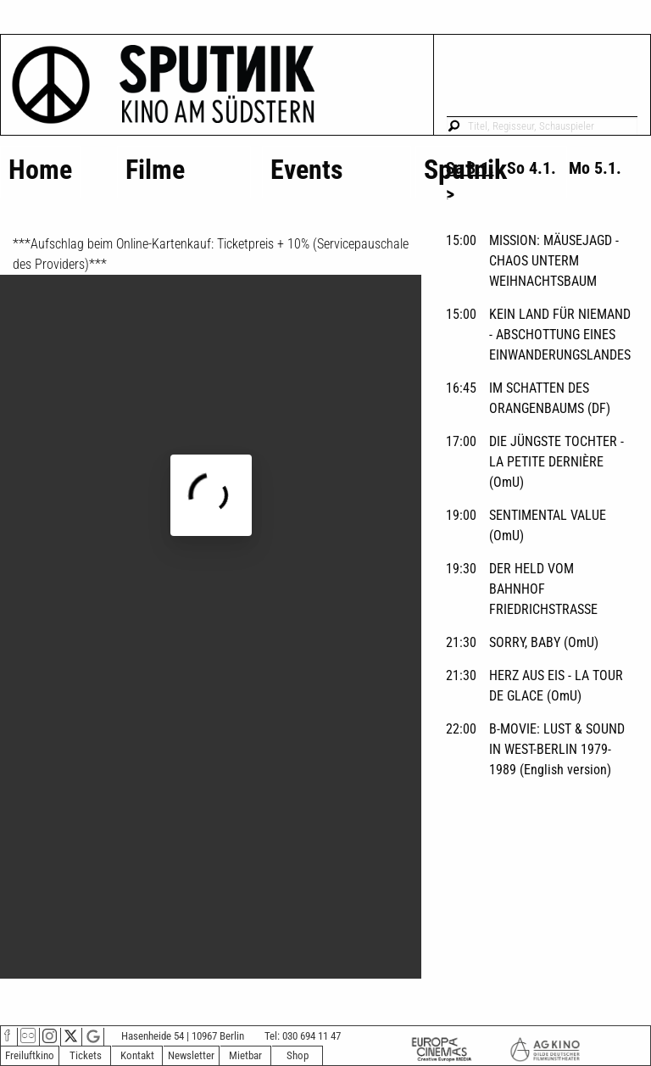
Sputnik (465, 169)
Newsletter (191, 1055)
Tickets (86, 1055)
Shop (298, 1055)
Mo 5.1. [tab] (595, 168)
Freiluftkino (29, 1055)
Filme (155, 169)
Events (306, 169)
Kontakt (137, 1055)
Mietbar (245, 1055)
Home (40, 169)
